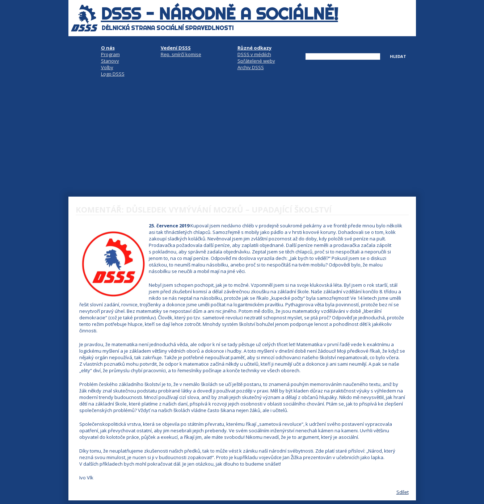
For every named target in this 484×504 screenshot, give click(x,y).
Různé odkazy (254, 48)
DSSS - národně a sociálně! (219, 14)
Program (110, 54)
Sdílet (402, 492)
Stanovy (110, 61)
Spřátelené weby (256, 61)
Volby (107, 67)
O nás (108, 48)
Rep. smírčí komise (181, 54)
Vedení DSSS (176, 48)
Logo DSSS (113, 74)
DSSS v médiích (254, 54)
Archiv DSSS (250, 67)
